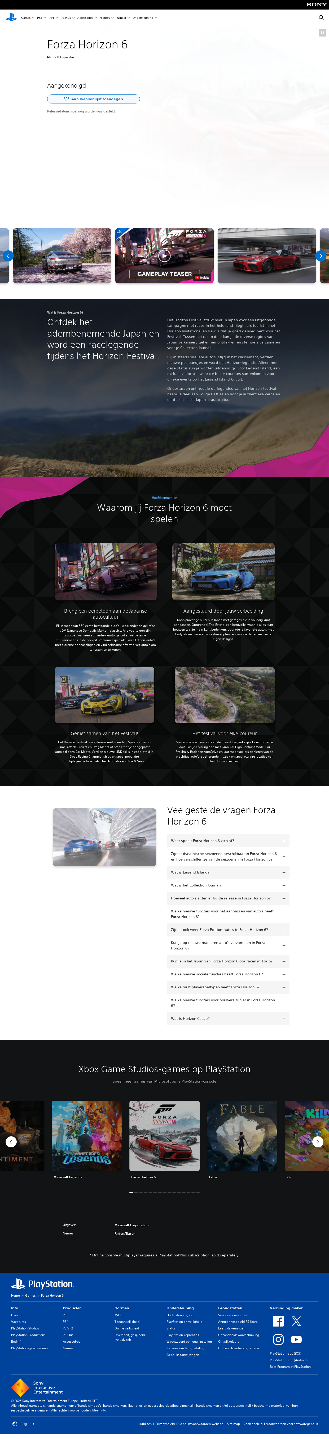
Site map (233, 1424)
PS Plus (66, 18)
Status (171, 1328)
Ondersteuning (143, 18)
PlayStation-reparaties (182, 1335)
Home (15, 1295)
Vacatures (18, 1321)
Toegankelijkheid (127, 1321)
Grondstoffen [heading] (230, 1308)
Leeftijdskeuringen (231, 1328)
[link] (164, 1142)
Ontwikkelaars (228, 1341)
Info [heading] (14, 1308)
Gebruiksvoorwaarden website (200, 1424)
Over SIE (17, 1315)
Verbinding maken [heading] (287, 1308)
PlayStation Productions (28, 1335)
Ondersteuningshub (180, 1315)
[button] (322, 33)
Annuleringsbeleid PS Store (238, 1321)
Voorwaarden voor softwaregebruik (292, 1424)
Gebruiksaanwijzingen (182, 1354)
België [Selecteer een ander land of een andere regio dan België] (23, 1424)
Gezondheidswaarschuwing (238, 1335)
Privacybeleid (165, 1424)
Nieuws (105, 18)
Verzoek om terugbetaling (185, 1348)
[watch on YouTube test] (202, 277)
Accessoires (85, 18)
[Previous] (8, 255)
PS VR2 (68, 1328)
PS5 (39, 18)
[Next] (320, 255)
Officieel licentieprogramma (238, 1348)
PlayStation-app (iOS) (285, 1353)
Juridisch (145, 1424)
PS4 (51, 18)
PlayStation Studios (25, 1328)
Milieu (119, 1315)
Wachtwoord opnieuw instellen (189, 1341)
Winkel (121, 18)
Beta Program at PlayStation (290, 1366)
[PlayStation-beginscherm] (11, 18)
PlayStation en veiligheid (184, 1321)
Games (25, 18)
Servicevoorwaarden (233, 1315)
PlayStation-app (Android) (289, 1360)
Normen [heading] (122, 1308)
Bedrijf (15, 1341)
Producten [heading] (72, 1308)
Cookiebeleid (253, 1424)
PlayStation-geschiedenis (29, 1348)
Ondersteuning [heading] (180, 1308)
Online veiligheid (127, 1328)
